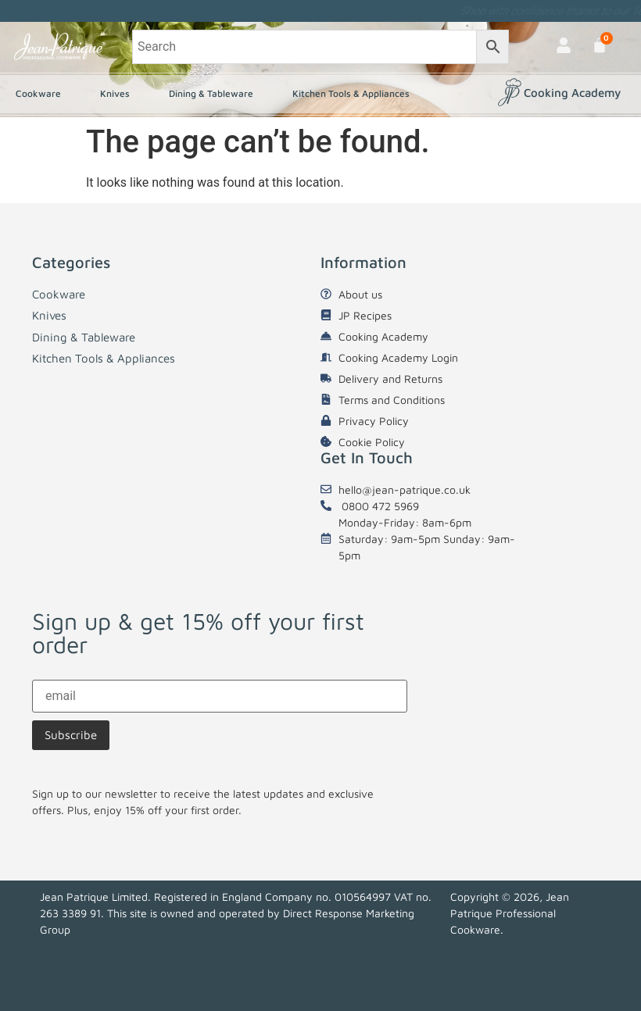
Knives (119, 94)
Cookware (42, 94)
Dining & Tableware (215, 94)
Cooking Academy (572, 92)
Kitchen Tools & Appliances (354, 94)
